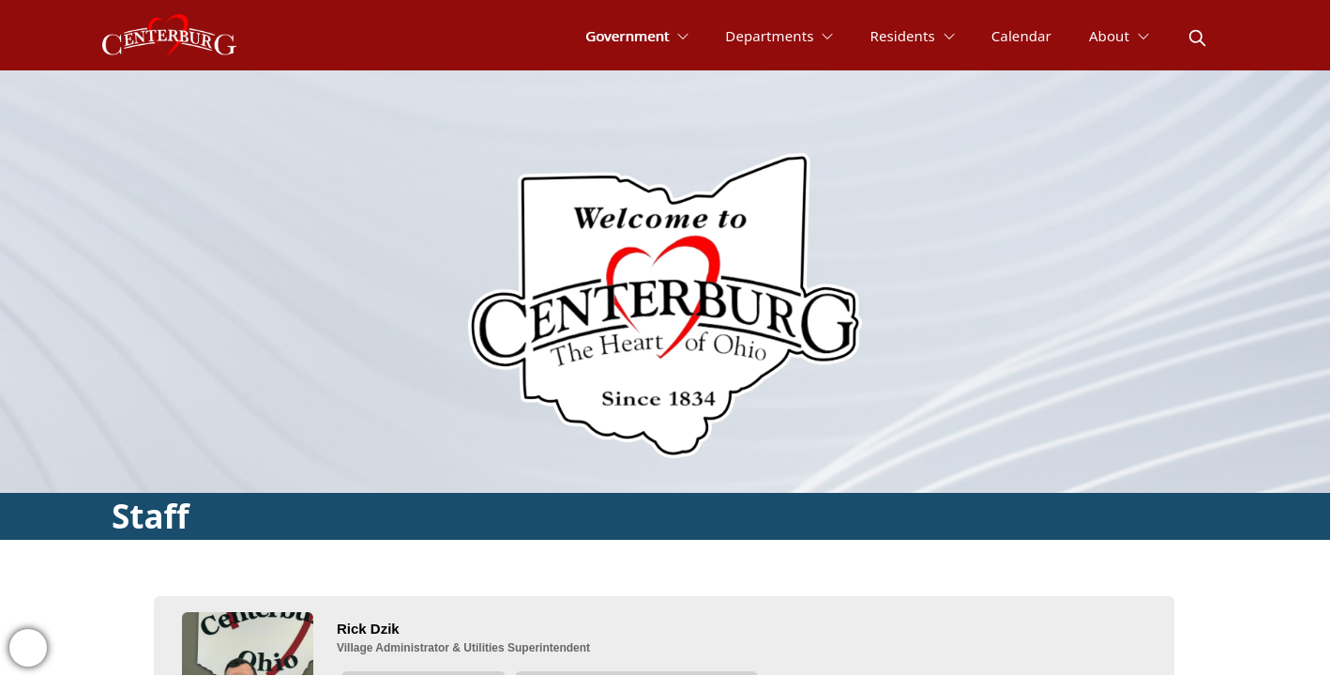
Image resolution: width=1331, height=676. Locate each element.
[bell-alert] (28, 648)
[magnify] (1197, 38)
